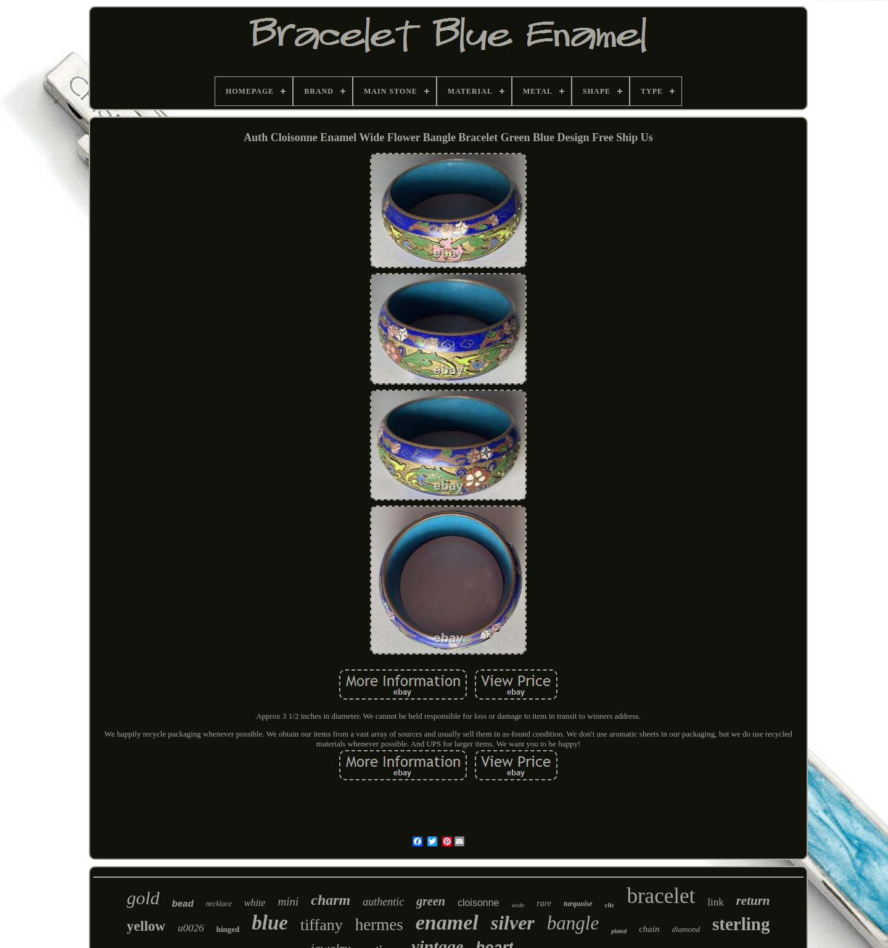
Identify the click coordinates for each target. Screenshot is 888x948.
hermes (379, 924)
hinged (228, 929)
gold (142, 898)
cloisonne (479, 902)
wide (518, 905)
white (255, 902)
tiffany (321, 925)
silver (513, 923)
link (715, 902)
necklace (219, 903)
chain (649, 929)
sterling (741, 924)
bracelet (661, 896)
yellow (146, 926)
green (430, 901)
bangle (573, 923)
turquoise (578, 903)
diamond (686, 929)
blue (270, 923)
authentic (383, 902)
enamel (447, 922)
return (753, 900)
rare (543, 903)
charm (330, 900)
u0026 (191, 928)
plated (619, 931)
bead (183, 903)
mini (288, 901)
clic (610, 905)
